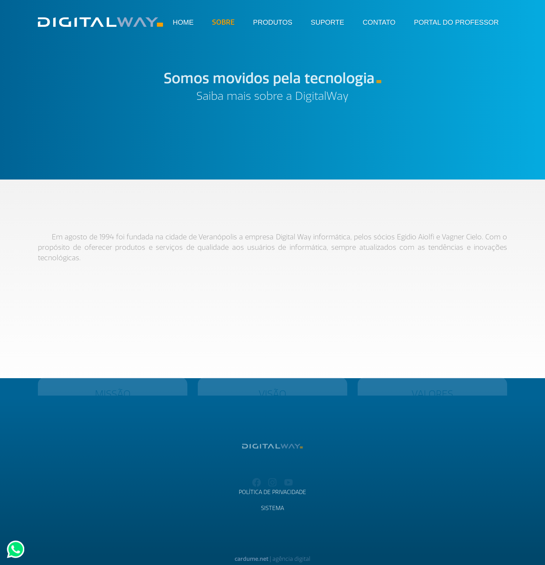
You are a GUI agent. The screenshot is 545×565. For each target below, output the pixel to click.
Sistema (272, 508)
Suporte (327, 22)
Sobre (223, 22)
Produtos (272, 22)
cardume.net (251, 558)
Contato (379, 22)
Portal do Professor (456, 22)
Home (183, 22)
